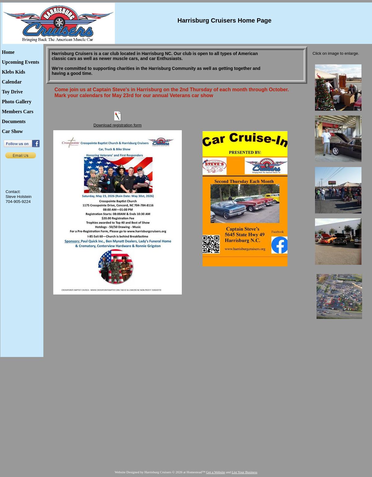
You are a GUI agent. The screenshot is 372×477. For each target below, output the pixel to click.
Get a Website (215, 472)
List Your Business (244, 472)
